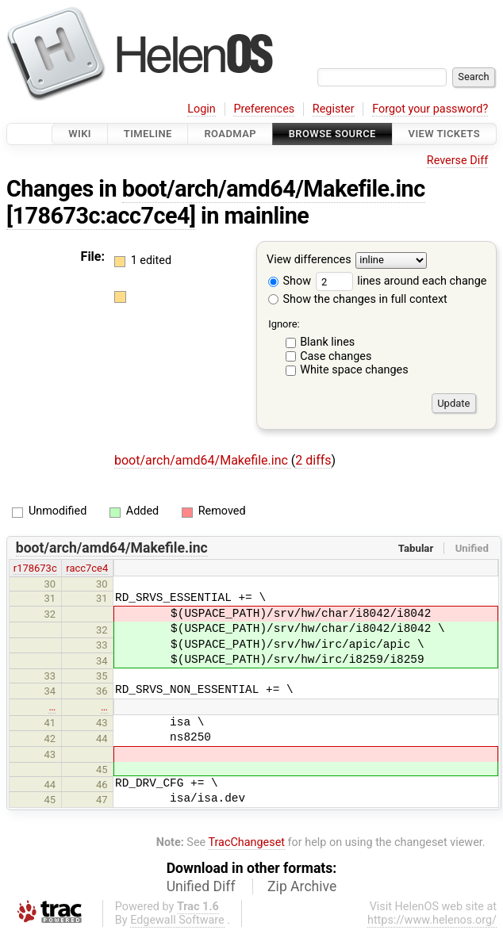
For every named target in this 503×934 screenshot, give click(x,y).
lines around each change (401, 281)
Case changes (335, 356)
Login (201, 109)
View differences (309, 260)
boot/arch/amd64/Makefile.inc (273, 188)
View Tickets (444, 134)
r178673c (35, 568)
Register (334, 109)
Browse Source (332, 134)
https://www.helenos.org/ (432, 920)
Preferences (263, 109)
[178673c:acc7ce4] (100, 215)
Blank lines (327, 342)
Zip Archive (301, 886)
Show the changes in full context (357, 299)
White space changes (354, 370)
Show (289, 281)
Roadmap (230, 134)
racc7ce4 (87, 568)
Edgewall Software (177, 920)
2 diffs (313, 460)
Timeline (148, 134)
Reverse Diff (457, 160)
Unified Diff (201, 886)
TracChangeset (246, 842)
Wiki (79, 134)
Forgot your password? (430, 109)
